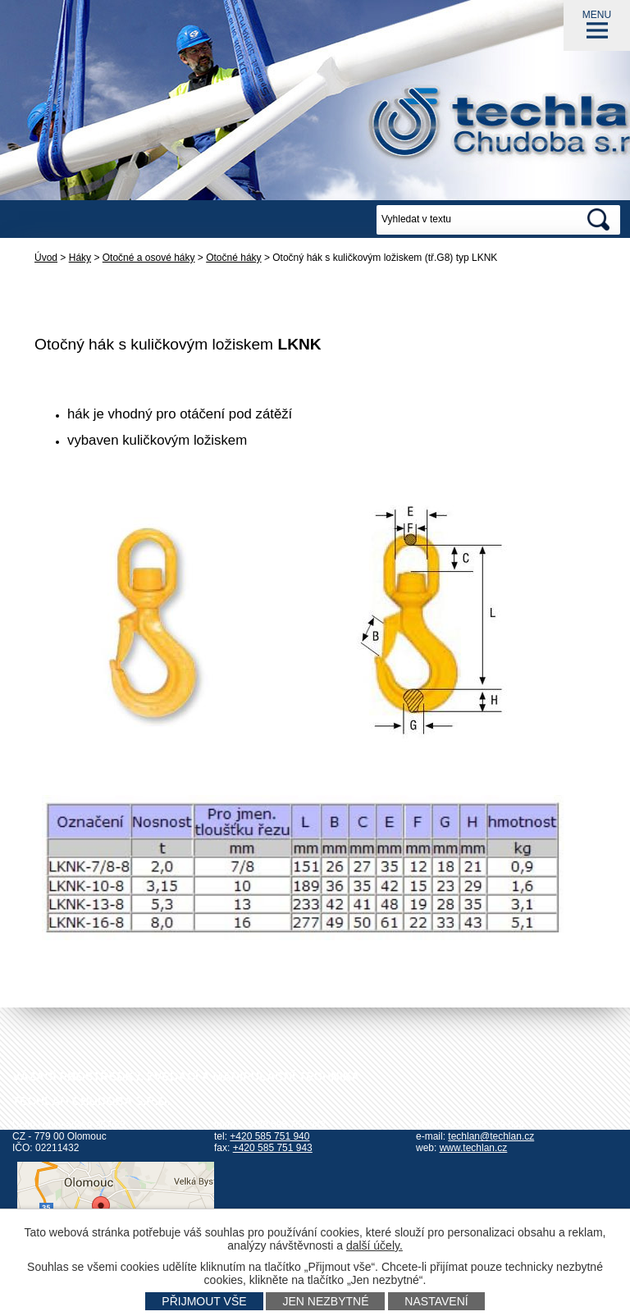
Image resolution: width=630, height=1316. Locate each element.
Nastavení (436, 1301)
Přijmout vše (204, 1301)
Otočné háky (233, 257)
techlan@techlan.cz (491, 1136)
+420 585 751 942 (286, 1125)
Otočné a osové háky (149, 257)
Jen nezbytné (325, 1301)
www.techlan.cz (474, 1148)
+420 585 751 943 (273, 1148)
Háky (80, 257)
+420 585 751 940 (269, 1136)
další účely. (374, 1245)
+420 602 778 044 (484, 1125)
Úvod (45, 257)
